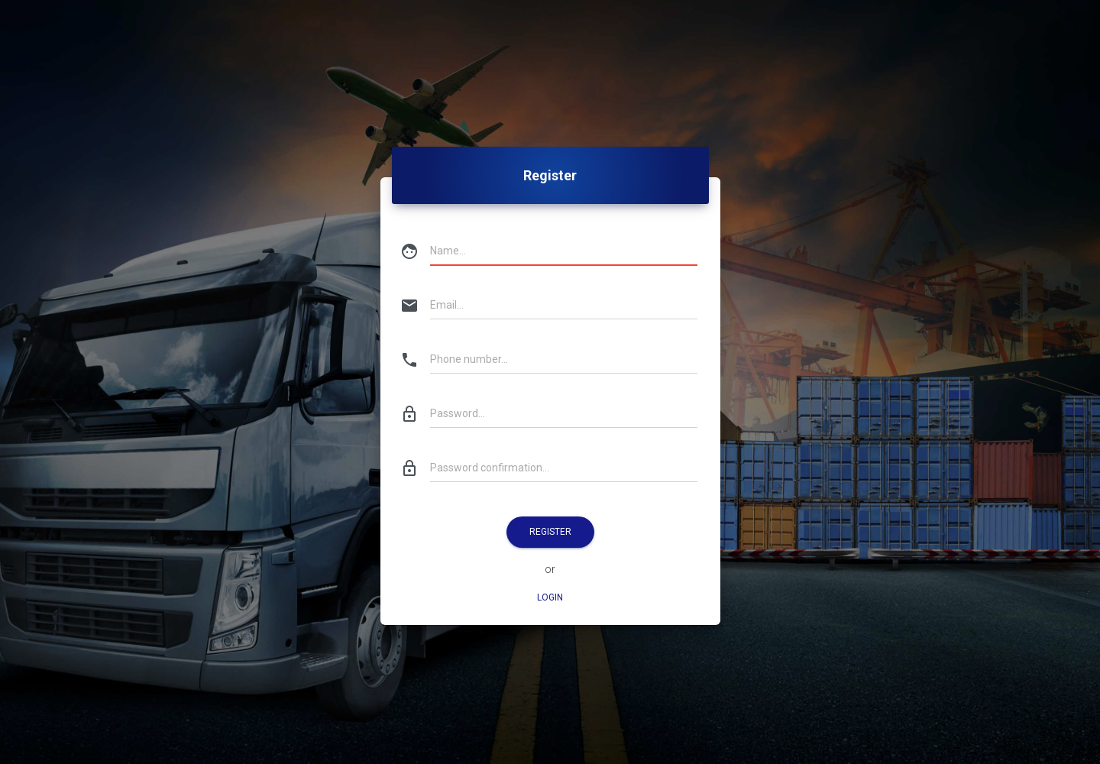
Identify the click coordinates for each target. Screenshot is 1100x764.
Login (550, 597)
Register (550, 531)
